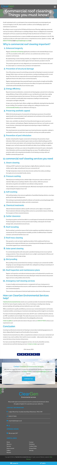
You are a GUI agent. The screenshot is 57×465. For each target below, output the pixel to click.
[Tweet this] (26, 354)
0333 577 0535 (7, 40)
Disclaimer (32, 444)
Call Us (42, 463)
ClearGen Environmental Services (11, 301)
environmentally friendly (12, 107)
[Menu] (55, 7)
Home (8, 442)
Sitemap (31, 450)
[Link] (7, 7)
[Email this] (19, 354)
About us (9, 444)
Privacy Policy (32, 448)
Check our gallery (7, 320)
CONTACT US (28, 378)
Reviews (9, 452)
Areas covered (10, 448)
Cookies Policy (33, 446)
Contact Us (14, 463)
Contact (31, 442)
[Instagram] (9, 425)
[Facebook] (7, 425)
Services (9, 446)
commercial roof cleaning (16, 51)
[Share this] (23, 354)
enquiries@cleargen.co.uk (42, 371)
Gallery (8, 450)
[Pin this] (34, 354)
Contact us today (32, 344)
